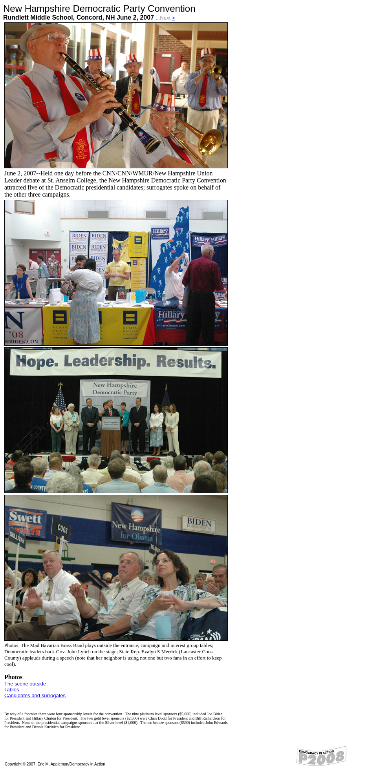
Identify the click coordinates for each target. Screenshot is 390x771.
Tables (11, 690)
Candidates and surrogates (35, 695)
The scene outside (25, 684)
